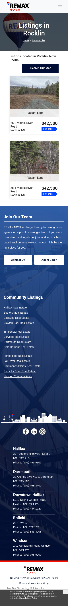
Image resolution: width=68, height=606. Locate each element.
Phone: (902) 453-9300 (27, 462)
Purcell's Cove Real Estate (20, 371)
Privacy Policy (31, 598)
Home (26, 40)
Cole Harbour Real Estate (19, 347)
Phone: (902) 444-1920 (27, 508)
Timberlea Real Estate (17, 331)
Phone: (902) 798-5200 (27, 554)
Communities (38, 40)
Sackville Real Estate (16, 317)
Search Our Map (40, 68)
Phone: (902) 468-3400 (27, 485)
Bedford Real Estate (16, 312)
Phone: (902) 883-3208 (27, 531)
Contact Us (18, 259)
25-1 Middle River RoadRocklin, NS (22, 191)
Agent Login (49, 259)
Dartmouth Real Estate (17, 341)
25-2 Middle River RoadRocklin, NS (22, 126)
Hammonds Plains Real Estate (22, 366)
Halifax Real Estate (15, 307)
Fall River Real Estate (17, 360)
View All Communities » (18, 376)
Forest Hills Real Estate (18, 355)
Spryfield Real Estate (16, 336)
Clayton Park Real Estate (19, 322)
